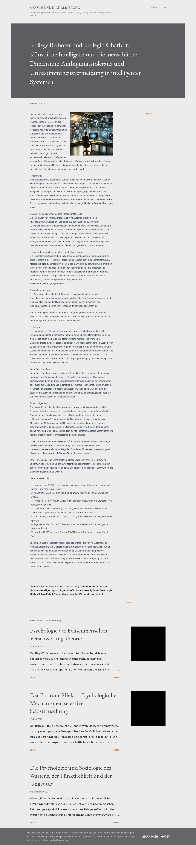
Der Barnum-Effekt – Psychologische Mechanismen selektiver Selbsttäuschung (73, 703)
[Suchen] (153, 7)
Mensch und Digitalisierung (54, 7)
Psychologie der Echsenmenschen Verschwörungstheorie (68, 634)
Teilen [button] (149, 114)
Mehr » (116, 677)
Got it (165, 836)
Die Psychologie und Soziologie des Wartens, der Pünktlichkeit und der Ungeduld (71, 775)
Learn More (150, 836)
